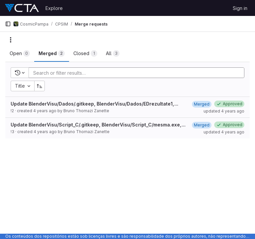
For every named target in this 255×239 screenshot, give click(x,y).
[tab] (19, 53)
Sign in (240, 8)
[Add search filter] (138, 73)
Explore (54, 8)
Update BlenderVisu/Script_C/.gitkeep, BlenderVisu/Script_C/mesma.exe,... (98, 124)
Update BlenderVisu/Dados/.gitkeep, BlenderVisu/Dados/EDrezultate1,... (94, 104)
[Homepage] (22, 8)
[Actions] (10, 40)
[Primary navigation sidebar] (8, 24)
